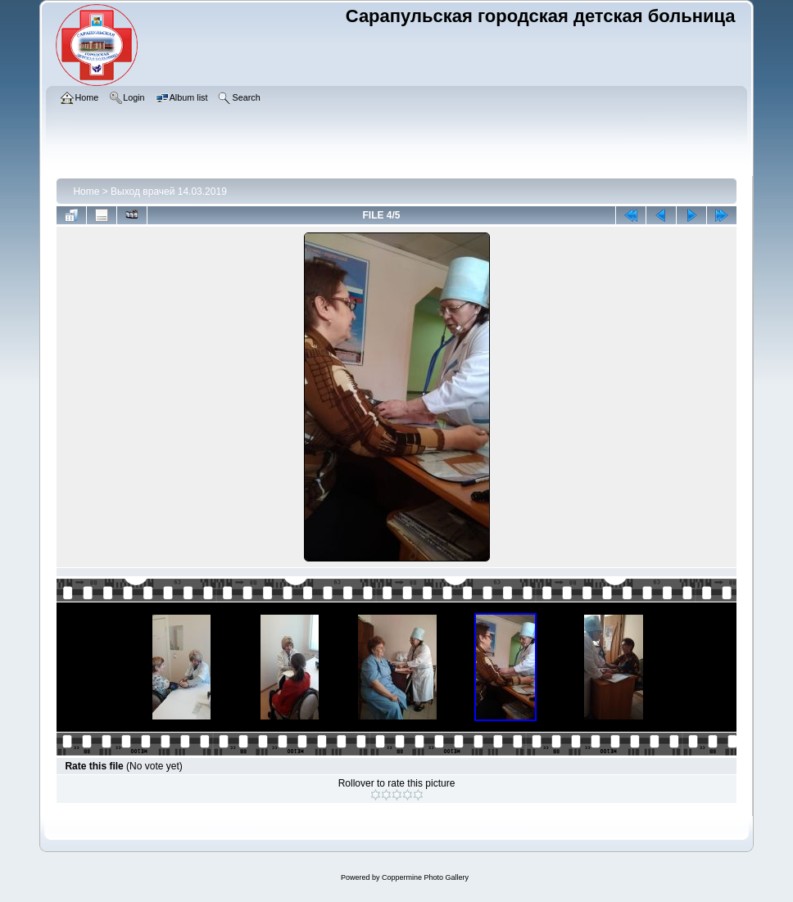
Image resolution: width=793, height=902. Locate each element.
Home (86, 191)
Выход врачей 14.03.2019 (169, 191)
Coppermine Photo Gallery (425, 877)
